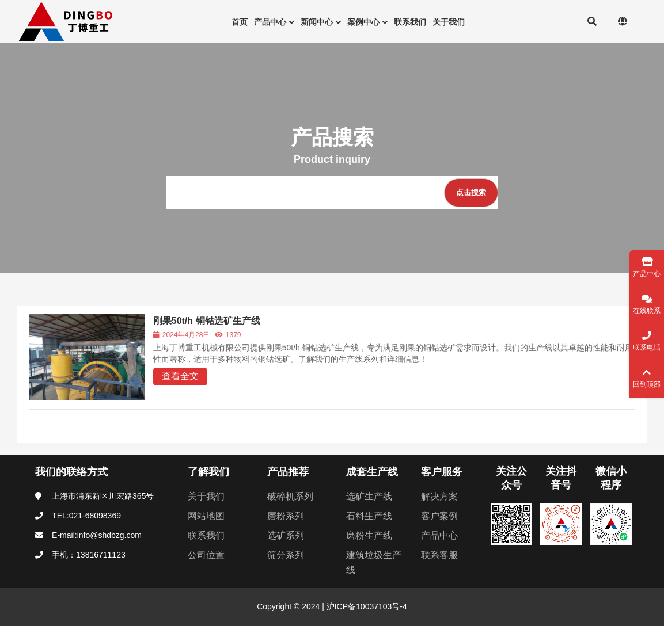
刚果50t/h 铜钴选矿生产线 (206, 321)
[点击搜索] (471, 192)
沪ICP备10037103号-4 (365, 606)
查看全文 (180, 376)
